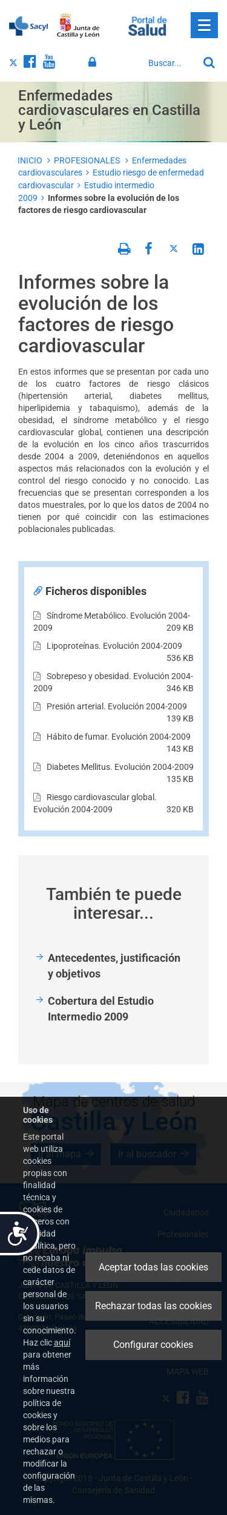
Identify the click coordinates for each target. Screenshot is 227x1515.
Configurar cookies (153, 1344)
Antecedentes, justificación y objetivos (114, 965)
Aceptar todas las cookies (153, 1267)
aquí (62, 1342)
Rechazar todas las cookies (153, 1306)
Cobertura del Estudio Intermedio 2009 (101, 1008)
